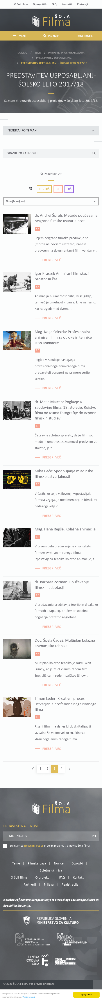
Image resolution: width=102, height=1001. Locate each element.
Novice (59, 863)
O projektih (40, 4)
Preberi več (51, 260)
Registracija (70, 884)
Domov (23, 50)
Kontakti (67, 4)
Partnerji (82, 4)
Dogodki (77, 863)
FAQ (54, 4)
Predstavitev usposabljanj (54, 55)
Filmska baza (37, 863)
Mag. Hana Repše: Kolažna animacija (65, 529)
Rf (58, 189)
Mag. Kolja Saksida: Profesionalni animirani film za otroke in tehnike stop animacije (63, 337)
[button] (51, 201)
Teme (38, 50)
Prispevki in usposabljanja (66, 50)
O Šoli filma (21, 4)
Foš (69, 189)
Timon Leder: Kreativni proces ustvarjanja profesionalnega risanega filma (65, 704)
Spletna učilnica (51, 870)
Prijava (49, 884)
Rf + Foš (44, 189)
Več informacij (29, 997)
